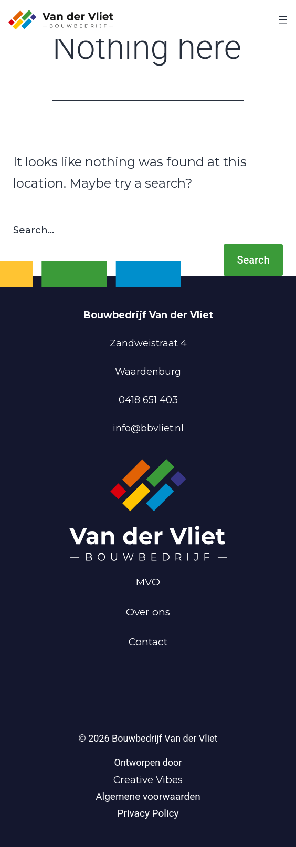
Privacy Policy (148, 813)
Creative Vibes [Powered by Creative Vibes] (148, 780)
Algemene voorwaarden (148, 796)
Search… (33, 230)
